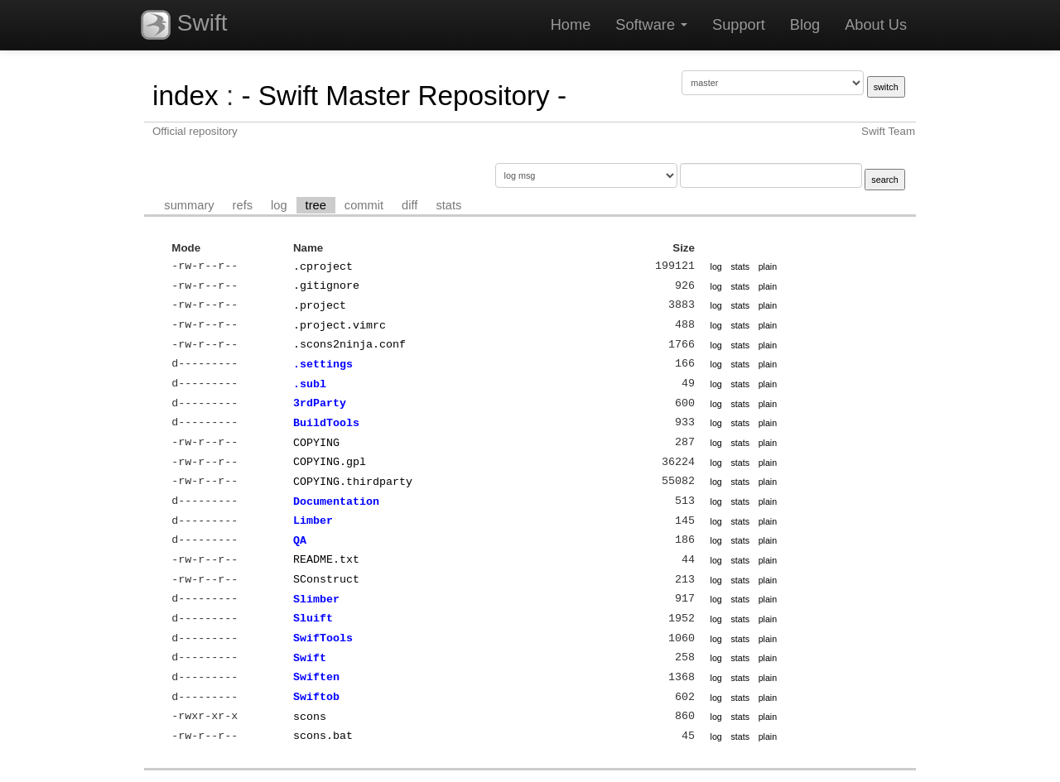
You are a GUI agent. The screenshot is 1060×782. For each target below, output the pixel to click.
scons (309, 716)
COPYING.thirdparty (352, 481)
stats (448, 205)
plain (768, 266)
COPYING (316, 442)
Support (738, 25)
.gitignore (326, 285)
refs (243, 205)
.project (319, 305)
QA (299, 540)
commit (363, 205)
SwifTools (323, 638)
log (279, 205)
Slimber (316, 599)
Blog (805, 25)
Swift (184, 25)
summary (189, 205)
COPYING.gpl (329, 461)
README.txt (326, 559)
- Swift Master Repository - (403, 95)
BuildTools (326, 422)
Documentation (336, 501)
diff (409, 205)
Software (651, 25)
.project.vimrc (339, 325)
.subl (309, 384)
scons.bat (323, 735)
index (185, 95)
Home (571, 25)
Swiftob (316, 696)
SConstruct (326, 579)
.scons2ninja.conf (349, 344)
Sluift (313, 618)
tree (316, 205)
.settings (323, 364)
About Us (876, 25)
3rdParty (319, 403)
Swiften (316, 676)
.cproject (323, 266)
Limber (313, 520)
